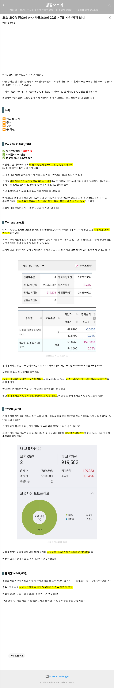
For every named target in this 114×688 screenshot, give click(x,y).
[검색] (110, 6)
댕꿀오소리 (54, 5)
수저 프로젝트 (17, 655)
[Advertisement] (57, 49)
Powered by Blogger (57, 676)
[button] (110, 18)
